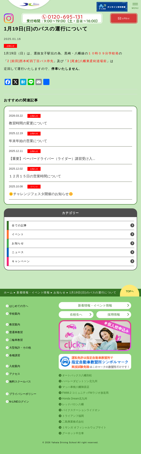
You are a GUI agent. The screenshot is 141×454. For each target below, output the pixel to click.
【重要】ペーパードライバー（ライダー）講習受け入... (52, 159)
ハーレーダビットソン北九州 (79, 381)
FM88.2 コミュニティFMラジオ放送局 (85, 392)
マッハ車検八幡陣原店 (75, 386)
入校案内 (14, 366)
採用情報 (114, 314)
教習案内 (14, 324)
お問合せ (126, 18)
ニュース (18, 252)
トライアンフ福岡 (73, 415)
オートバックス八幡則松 (77, 375)
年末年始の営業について (28, 141)
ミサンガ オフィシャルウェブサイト (84, 427)
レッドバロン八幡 (73, 404)
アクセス (14, 373)
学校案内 (14, 313)
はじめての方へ (18, 305)
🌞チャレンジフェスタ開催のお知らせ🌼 (41, 194)
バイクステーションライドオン (81, 410)
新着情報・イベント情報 (95, 305)
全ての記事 (19, 225)
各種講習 (14, 355)
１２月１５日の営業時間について (35, 176)
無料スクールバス (20, 381)
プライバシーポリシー (22, 393)
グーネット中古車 (73, 433)
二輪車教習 (16, 339)
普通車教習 (16, 332)
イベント (34, 186)
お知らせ (10, 46)
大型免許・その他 (20, 347)
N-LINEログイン (19, 401)
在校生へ (76, 314)
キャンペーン (21, 261)
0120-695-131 (62, 17)
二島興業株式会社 (73, 421)
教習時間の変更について (28, 123)
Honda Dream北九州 (74, 398)
